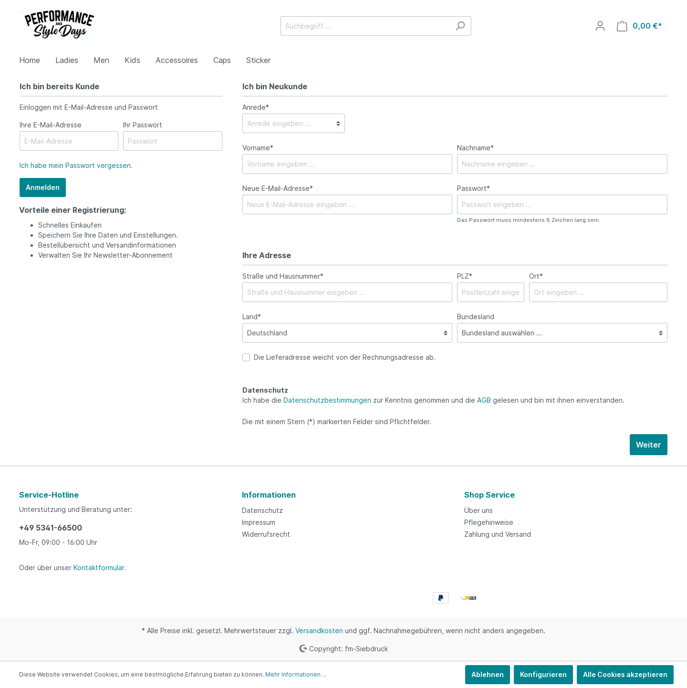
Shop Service (489, 495)
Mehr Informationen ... (295, 674)
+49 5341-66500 (50, 527)
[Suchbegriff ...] (365, 26)
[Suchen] (460, 26)
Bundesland (475, 317)
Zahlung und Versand (497, 534)
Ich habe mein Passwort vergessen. (76, 165)
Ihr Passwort (142, 125)
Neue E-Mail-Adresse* (277, 188)
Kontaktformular (98, 567)
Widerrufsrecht (266, 534)
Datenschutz (262, 510)
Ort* (536, 276)
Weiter (648, 444)
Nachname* (475, 148)
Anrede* (255, 107)
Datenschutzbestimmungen (327, 400)
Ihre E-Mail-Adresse (51, 125)
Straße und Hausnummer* (282, 276)
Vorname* (257, 148)
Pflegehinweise (488, 522)
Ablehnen (487, 674)
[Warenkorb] (639, 26)
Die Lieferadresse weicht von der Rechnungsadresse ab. (345, 357)
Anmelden (43, 187)
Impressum (258, 522)
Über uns (478, 510)
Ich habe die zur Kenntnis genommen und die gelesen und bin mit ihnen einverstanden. (433, 400)
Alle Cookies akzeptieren (625, 674)
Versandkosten (319, 630)
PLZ (464, 276)
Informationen (269, 495)
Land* (251, 317)
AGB (484, 400)
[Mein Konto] (600, 26)
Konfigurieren (543, 674)
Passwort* (473, 188)
